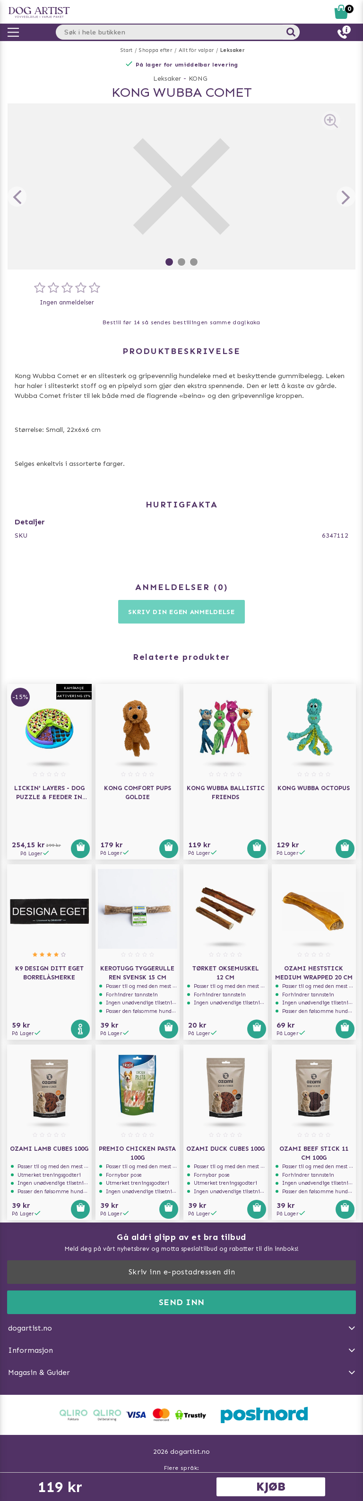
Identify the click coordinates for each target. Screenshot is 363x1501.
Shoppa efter (155, 50)
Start (126, 50)
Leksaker (232, 50)
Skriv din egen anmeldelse (181, 612)
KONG (198, 79)
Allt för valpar (196, 50)
